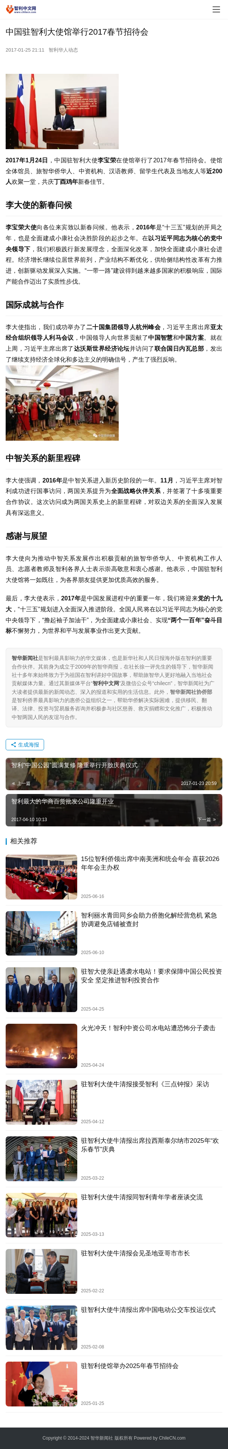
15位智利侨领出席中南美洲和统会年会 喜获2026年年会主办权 (150, 863)
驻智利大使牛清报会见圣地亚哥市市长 (135, 1253)
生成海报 (25, 744)
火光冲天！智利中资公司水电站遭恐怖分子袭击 (148, 1028)
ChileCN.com (172, 1438)
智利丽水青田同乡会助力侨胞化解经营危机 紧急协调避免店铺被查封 (149, 920)
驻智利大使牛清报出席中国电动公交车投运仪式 (148, 1309)
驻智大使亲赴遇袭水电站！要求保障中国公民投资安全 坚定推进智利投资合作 (151, 976)
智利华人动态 (63, 50)
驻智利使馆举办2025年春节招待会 (130, 1366)
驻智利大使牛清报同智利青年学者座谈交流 (142, 1197)
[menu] (216, 9)
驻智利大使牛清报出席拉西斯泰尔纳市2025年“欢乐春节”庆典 (150, 1145)
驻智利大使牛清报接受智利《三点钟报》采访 (145, 1084)
